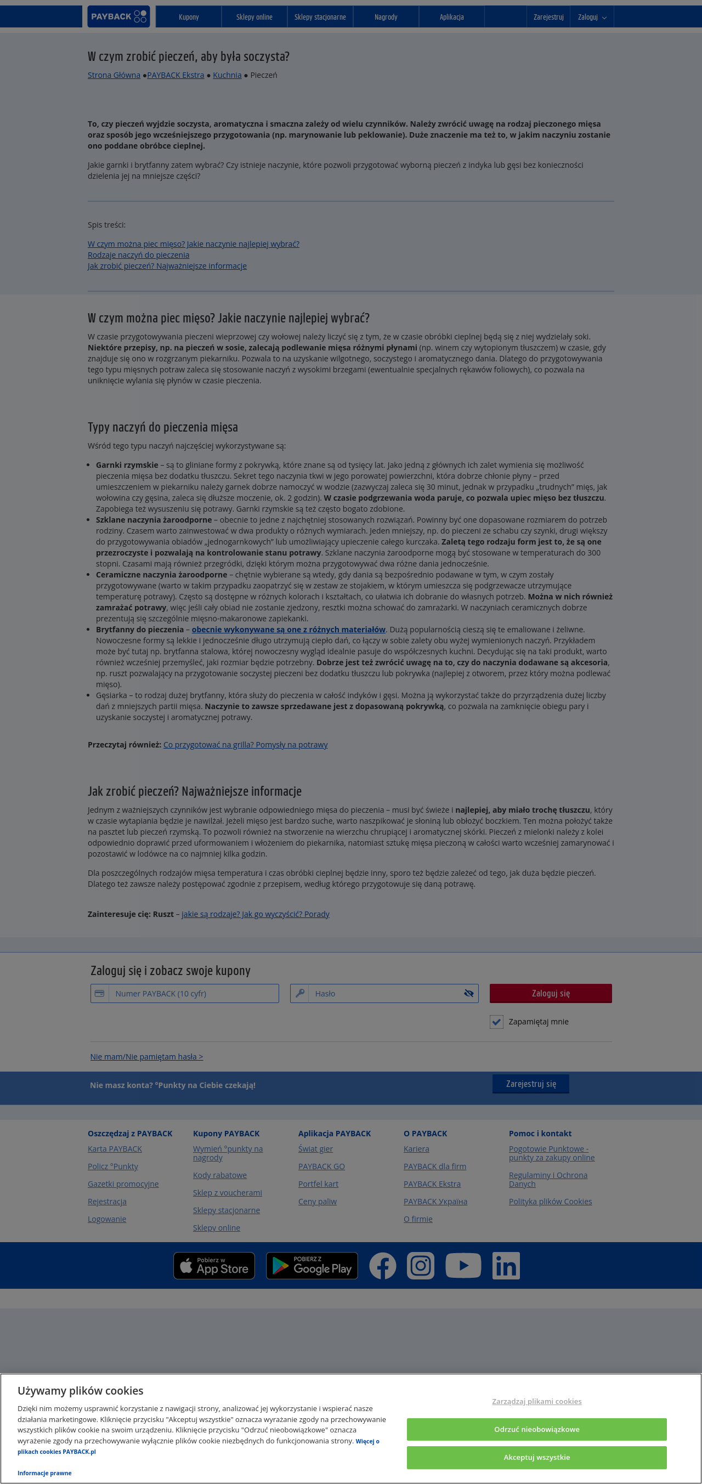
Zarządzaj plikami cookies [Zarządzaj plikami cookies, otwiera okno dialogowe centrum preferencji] (536, 1401)
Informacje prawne (45, 1473)
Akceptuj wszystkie (537, 1458)
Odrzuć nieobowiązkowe (537, 1429)
